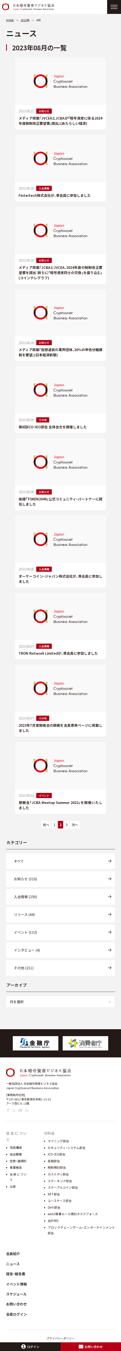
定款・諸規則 (18, 1161)
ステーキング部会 (60, 1181)
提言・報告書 (15, 1273)
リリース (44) (24, 914)
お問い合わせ (16, 1304)
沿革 (13, 1186)
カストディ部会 (58, 1174)
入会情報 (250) (25, 896)
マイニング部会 (58, 1141)
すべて (19, 861)
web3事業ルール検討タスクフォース (73, 1214)
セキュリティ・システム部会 (66, 1148)
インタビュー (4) (27, 950)
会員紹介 (13, 1253)
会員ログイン (16, 1314)
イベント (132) (25, 932)
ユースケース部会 (60, 1200)
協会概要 (16, 1154)
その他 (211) (24, 967)
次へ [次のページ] (75, 824)
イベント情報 (16, 1284)
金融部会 (54, 1161)
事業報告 (16, 1167)
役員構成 (16, 1147)
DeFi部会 (54, 1207)
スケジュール (16, 1294)
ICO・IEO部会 (56, 1154)
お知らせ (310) (25, 878)
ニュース (13, 1263)
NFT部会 (54, 1194)
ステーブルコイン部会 (63, 1187)
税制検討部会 (57, 1167)
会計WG (53, 1220)
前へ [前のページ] (46, 824)
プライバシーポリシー (60, 1338)
